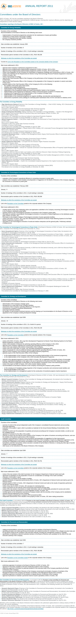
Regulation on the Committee (15, 203)
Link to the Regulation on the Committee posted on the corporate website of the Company (33, 61)
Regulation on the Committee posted (17, 557)
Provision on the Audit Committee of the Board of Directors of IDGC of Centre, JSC (49, 500)
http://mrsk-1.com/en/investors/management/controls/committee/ (25, 609)
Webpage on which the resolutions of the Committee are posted (19, 58)
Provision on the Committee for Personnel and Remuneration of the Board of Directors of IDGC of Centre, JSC (34, 580)
